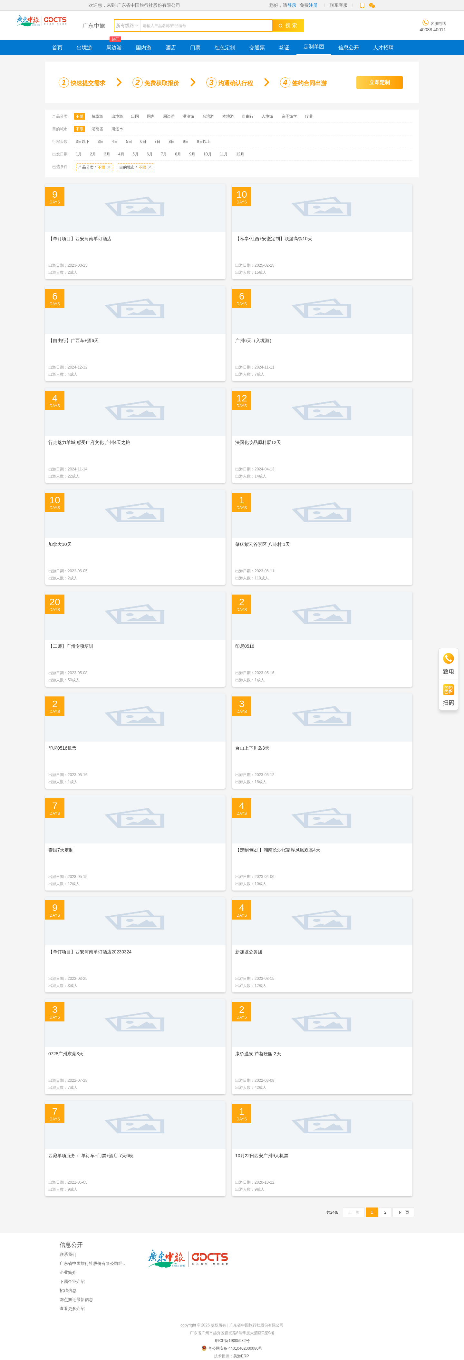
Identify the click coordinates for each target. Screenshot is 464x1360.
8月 (178, 154)
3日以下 (83, 141)
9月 (192, 154)
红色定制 (225, 47)
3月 (107, 154)
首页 (57, 47)
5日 (129, 141)
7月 (164, 154)
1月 (79, 154)
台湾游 (208, 116)
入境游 (267, 116)
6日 (143, 141)
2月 (93, 154)
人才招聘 (383, 47)
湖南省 (97, 129)
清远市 (117, 129)
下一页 (403, 1212)
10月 (207, 154)
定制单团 (314, 46)
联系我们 (68, 1254)
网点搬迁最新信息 (76, 1299)
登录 (291, 5)
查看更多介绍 (72, 1308)
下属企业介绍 (72, 1281)
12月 (240, 154)
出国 (135, 116)
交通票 (257, 47)
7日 (157, 141)
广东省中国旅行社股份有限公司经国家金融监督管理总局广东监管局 (122, 1263)
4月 (121, 154)
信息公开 (348, 47)
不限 (79, 116)
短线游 (97, 116)
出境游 (84, 47)
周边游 (114, 47)
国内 (151, 116)
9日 (186, 141)
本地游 (228, 116)
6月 (150, 154)
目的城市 (135, 167)
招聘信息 (68, 1290)
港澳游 (188, 116)
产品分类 (94, 167)
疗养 (309, 116)
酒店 (171, 47)
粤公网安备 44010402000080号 (232, 1348)
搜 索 (287, 25)
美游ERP (241, 1356)
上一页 (354, 1212)
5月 (135, 154)
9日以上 (204, 141)
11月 (224, 154)
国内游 (143, 47)
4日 (115, 141)
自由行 (248, 116)
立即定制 (379, 82)
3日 (101, 141)
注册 (313, 5)
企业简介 (68, 1272)
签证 (284, 47)
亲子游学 (289, 116)
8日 (172, 141)
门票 (195, 47)
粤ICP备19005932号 (231, 1340)
